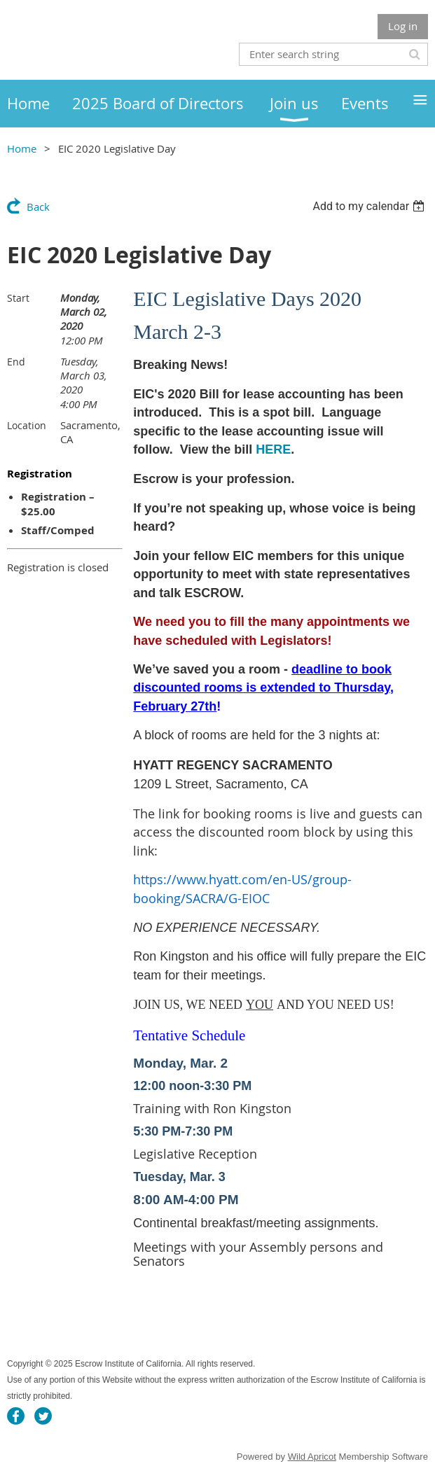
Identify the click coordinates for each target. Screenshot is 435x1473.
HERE (273, 449)
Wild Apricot (312, 1456)
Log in (402, 26)
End (16, 361)
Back (38, 207)
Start (18, 298)
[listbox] (370, 206)
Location (26, 425)
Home (21, 148)
